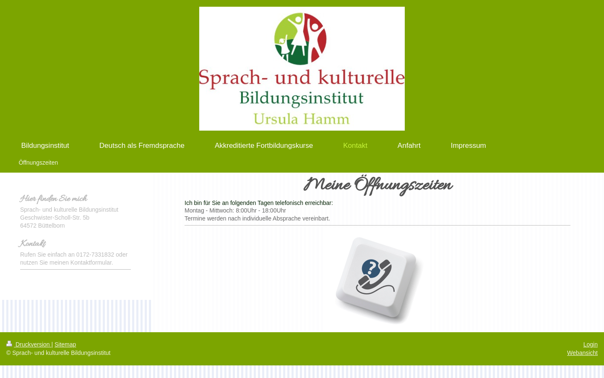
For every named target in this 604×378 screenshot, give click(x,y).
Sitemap (65, 344)
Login (590, 344)
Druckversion (28, 344)
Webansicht (582, 352)
